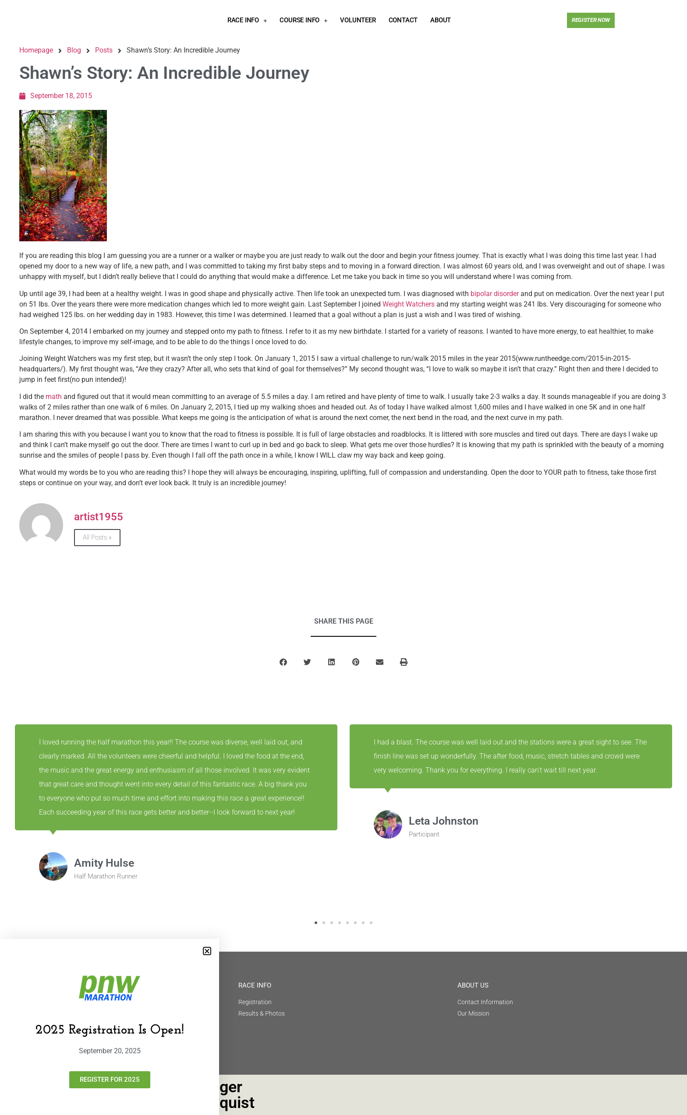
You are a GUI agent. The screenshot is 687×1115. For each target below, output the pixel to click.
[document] (343, 557)
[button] (207, 951)
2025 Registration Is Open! (109, 1030)
